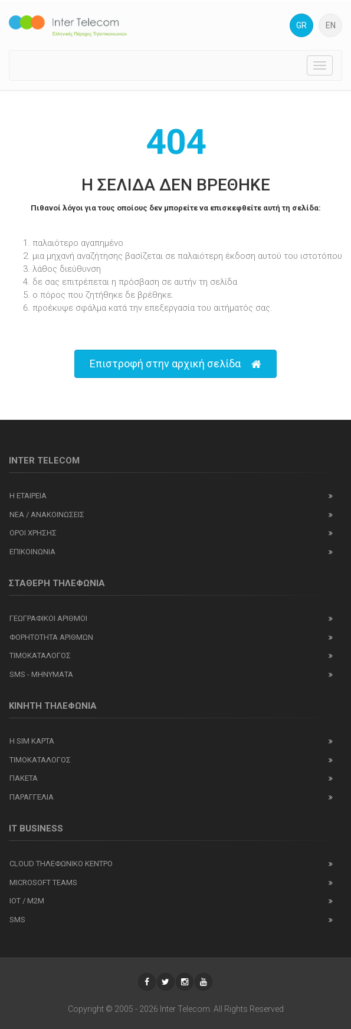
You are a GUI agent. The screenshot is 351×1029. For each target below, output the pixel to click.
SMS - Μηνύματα (41, 674)
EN (331, 25)
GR (301, 25)
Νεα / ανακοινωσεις (46, 514)
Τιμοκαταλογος (40, 655)
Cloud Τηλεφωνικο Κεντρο (61, 863)
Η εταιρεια (28, 495)
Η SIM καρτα (31, 741)
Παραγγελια (31, 797)
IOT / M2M (26, 900)
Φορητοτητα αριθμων (51, 637)
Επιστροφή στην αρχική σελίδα (175, 364)
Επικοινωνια (32, 551)
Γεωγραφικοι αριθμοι (48, 618)
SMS (17, 919)
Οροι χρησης (33, 532)
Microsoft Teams (43, 882)
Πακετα (23, 778)
